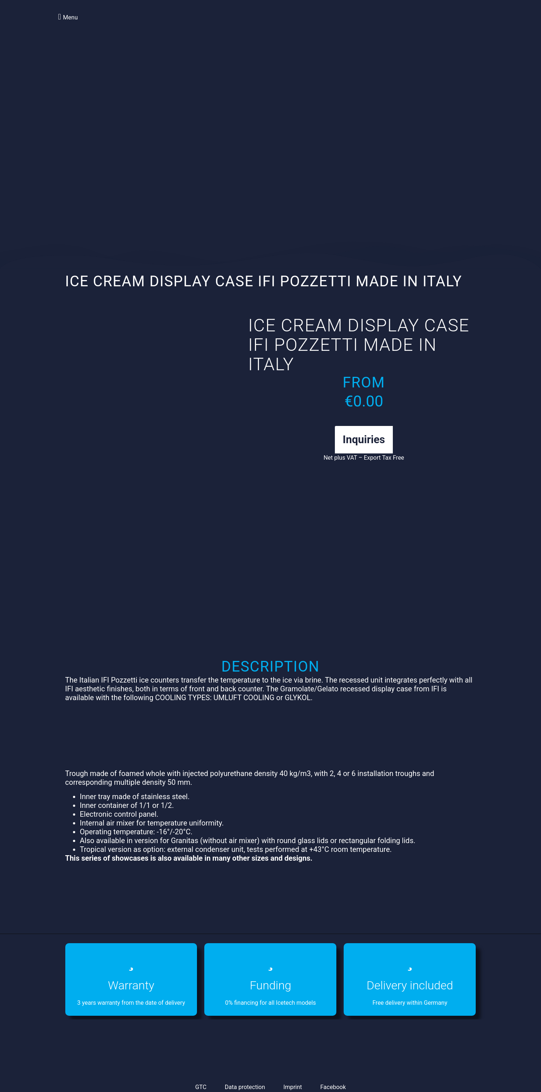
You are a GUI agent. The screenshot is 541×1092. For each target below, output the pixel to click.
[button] (67, 16)
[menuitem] (443, 25)
